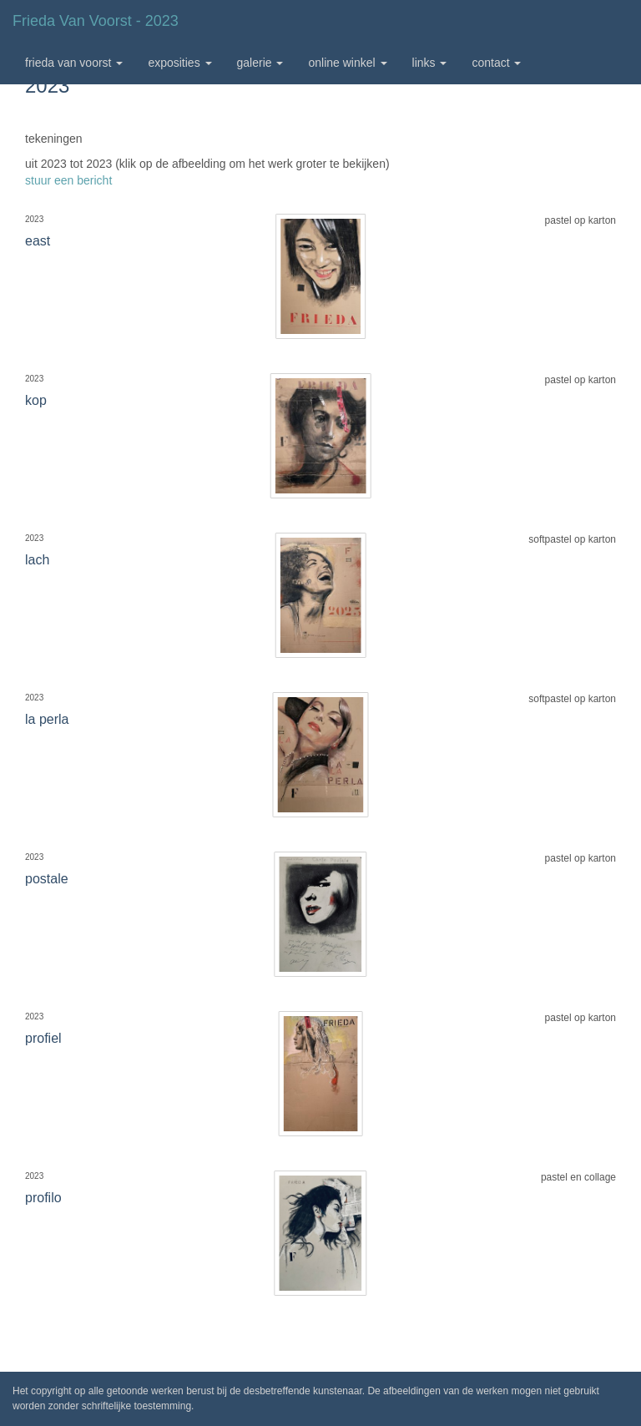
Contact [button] (496, 62)
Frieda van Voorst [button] (74, 62)
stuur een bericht (68, 180)
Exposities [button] (179, 62)
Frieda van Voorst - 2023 (96, 21)
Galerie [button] (260, 62)
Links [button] (429, 62)
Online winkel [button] (347, 62)
